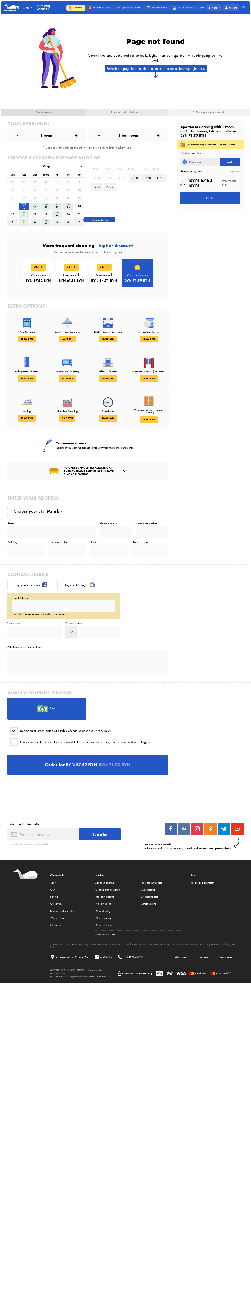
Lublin (145, 944)
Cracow (93, 944)
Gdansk (112, 944)
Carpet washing (148, 903)
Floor (93, 542)
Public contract (180, 957)
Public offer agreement (74, 731)
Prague (209, 944)
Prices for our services (151, 882)
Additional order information (24, 646)
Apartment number (146, 523)
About (53, 882)
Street (10, 523)
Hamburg (170, 944)
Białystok (153, 944)
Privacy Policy (103, 731)
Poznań (127, 944)
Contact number (74, 623)
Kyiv (197, 944)
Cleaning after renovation (107, 889)
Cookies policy (225, 957)
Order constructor (103, 925)
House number (108, 523)
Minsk (75, 944)
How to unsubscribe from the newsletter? (30, 844)
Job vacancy (56, 925)
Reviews (54, 896)
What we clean (57, 918)
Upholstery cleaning (104, 896)
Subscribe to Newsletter (24, 824)
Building (12, 542)
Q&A (52, 889)
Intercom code (139, 542)
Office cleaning (102, 911)
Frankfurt (189, 944)
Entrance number (58, 542)
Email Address (20, 597)
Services (100, 875)
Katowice (136, 944)
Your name (13, 623)
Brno (216, 944)
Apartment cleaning (104, 882)
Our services (56, 903)
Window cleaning (104, 903)
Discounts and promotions (62, 911)
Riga (202, 944)
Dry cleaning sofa (149, 896)
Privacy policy (203, 957)
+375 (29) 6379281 (43, 8)
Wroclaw (102, 944)
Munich (180, 944)
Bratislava (224, 944)
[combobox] (71, 632)
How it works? (234, 171)
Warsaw (83, 944)
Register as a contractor (202, 882)
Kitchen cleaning (103, 918)
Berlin (162, 944)
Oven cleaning (148, 889)
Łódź (119, 944)
